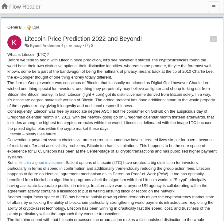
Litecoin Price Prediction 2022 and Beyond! (83, 38)
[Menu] (213, 7)
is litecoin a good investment (40, 162)
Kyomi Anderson (45, 46)
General (14, 27)
